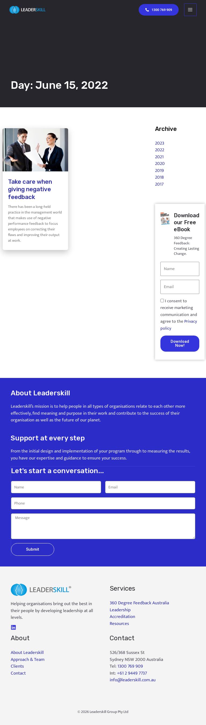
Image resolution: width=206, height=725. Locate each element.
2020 (160, 163)
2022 (159, 150)
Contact (18, 673)
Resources (119, 623)
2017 (159, 184)
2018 (159, 177)
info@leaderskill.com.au (133, 679)
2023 (159, 143)
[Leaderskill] (30, 10)
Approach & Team (28, 659)
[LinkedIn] (13, 627)
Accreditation (122, 616)
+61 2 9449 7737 (132, 673)
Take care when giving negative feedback (30, 189)
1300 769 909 (130, 666)
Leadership (120, 609)
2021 (159, 157)
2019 (159, 170)
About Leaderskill (27, 652)
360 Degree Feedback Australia (139, 602)
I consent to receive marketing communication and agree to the (178, 314)
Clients (17, 666)
